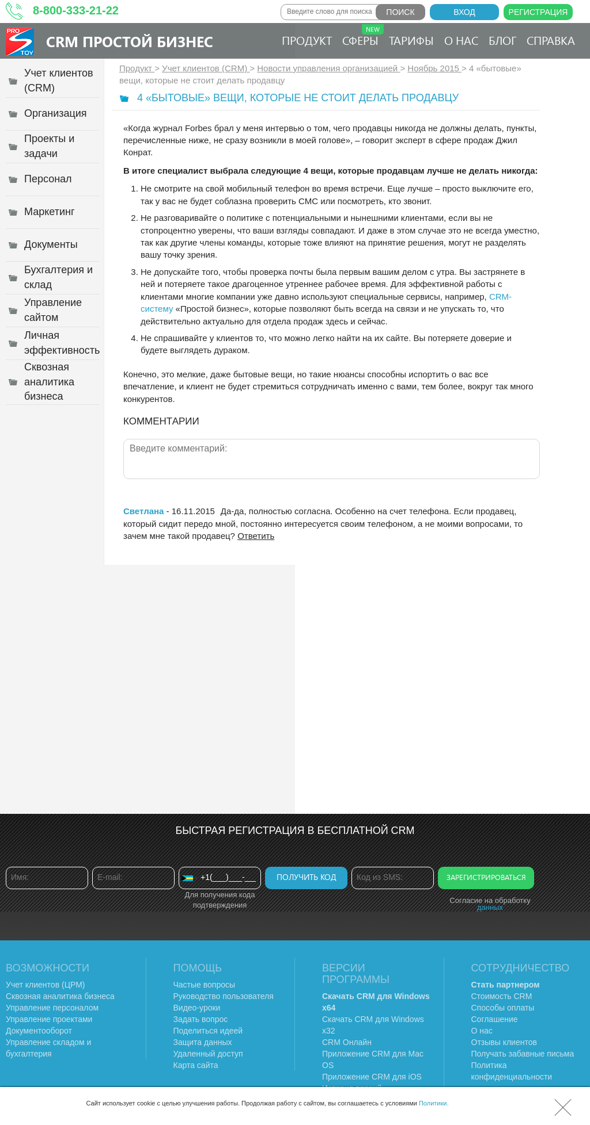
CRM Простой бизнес (129, 41)
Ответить (255, 536)
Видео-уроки (197, 1007)
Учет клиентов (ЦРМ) (45, 984)
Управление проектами (49, 1019)
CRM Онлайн (347, 1042)
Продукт (307, 40)
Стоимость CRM (501, 996)
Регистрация (538, 12)
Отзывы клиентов (504, 1042)
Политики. (434, 1103)
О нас (461, 40)
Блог (502, 40)
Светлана (143, 511)
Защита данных (202, 1042)
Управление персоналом (52, 1007)
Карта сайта (195, 1065)
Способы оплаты (503, 1007)
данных (490, 907)
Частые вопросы (204, 984)
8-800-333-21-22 (76, 10)
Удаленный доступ (208, 1053)
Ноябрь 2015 (434, 68)
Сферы (363, 36)
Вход (464, 12)
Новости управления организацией (328, 68)
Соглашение (494, 1019)
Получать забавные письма (522, 1053)
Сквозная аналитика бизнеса (60, 996)
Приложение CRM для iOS (372, 1076)
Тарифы (411, 40)
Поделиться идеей (208, 1030)
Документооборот (39, 1030)
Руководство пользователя (223, 996)
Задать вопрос (200, 1019)
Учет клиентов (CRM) (205, 68)
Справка (551, 40)
